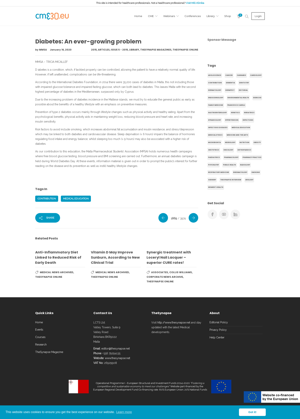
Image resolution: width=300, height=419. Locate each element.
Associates (159, 272)
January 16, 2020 (61, 49)
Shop (227, 16)
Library (210, 16)
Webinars (169, 16)
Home (138, 16)
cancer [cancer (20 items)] (229, 75)
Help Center (217, 337)
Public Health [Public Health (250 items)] (229, 165)
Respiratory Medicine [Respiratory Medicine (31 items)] (218, 172)
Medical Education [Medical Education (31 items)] (241, 128)
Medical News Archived (56, 272)
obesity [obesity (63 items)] (257, 142)
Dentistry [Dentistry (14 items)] (244, 83)
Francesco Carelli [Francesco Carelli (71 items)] (236, 105)
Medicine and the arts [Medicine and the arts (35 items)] (237, 135)
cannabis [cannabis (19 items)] (241, 75)
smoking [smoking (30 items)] (255, 172)
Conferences (192, 16)
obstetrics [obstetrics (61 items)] (213, 150)
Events (39, 329)
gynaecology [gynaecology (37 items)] (214, 120)
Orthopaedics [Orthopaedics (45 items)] (244, 150)
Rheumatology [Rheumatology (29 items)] (240, 172)
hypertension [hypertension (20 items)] (231, 120)
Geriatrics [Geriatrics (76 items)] (249, 113)
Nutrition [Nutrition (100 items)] (244, 142)
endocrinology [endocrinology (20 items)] (215, 98)
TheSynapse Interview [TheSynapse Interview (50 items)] (230, 180)
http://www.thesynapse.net (173, 322)
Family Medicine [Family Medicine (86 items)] (215, 105)
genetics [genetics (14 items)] (235, 113)
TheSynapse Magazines (155, 49)
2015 (94, 49)
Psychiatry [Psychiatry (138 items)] (213, 165)
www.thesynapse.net (117, 358)
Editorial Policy (219, 322)
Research (41, 344)
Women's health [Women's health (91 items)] (215, 187)
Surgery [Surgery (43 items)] (212, 180)
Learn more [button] (124, 412)
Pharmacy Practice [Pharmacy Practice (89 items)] (252, 157)
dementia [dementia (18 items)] (230, 83)
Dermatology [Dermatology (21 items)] (214, 90)
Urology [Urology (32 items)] (249, 180)
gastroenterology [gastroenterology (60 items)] (217, 113)
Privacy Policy (218, 329)
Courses (40, 337)
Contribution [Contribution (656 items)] (215, 83)
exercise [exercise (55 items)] (257, 98)
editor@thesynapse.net (115, 348)
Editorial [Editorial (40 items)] (243, 90)
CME (151, 16)
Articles (104, 49)
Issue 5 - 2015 (119, 49)
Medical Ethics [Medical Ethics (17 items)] (215, 135)
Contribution (47, 198)
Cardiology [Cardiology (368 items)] (256, 75)
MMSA (43, 49)
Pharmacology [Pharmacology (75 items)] (231, 157)
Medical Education (76, 198)
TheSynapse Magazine (49, 352)
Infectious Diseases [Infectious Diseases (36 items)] (217, 128)
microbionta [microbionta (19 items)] (214, 142)
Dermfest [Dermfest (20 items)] (230, 90)
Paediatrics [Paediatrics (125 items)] (214, 157)
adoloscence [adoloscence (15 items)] (214, 75)
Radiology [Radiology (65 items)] (245, 165)
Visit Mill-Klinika (195, 3)
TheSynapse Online (185, 49)
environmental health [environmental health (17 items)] (238, 98)
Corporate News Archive (165, 277)
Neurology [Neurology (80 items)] (230, 142)
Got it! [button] (252, 412)
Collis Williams (180, 272)
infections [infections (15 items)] (248, 120)
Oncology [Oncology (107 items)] (228, 150)
